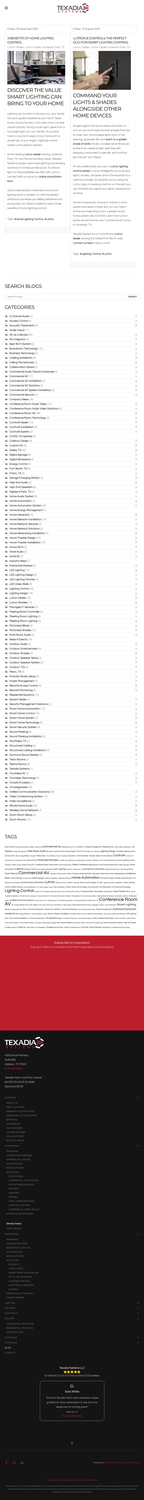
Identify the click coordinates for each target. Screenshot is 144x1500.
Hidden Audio (16, 865)
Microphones (52, 900)
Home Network (95, 927)
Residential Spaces (18, 1248)
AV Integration (40, 927)
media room (77, 869)
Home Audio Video (89, 896)
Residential (72, 1234)
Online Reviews (15, 1132)
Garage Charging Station (24, 477)
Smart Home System (21, 718)
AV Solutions (51, 918)
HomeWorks (51, 856)
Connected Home (17, 1244)
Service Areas (15, 1140)
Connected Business (19, 1155)
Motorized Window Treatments (85, 900)
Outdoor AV (48, 909)
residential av (11, 914)
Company (72, 1098)
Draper (33, 856)
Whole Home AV (61, 882)
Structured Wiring (65, 865)
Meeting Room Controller (24, 611)
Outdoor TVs (17, 667)
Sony (24, 909)
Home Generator (19, 514)
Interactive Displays (21, 565)
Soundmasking (15, 882)
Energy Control (18, 464)
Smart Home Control (21, 713)
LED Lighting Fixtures (22, 579)
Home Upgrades (93, 905)
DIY (12, 905)
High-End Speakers (21, 487)
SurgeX (31, 847)
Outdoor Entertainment (23, 648)
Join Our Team (15, 1136)
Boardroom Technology (23, 348)
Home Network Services (23, 524)
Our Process (14, 1128)
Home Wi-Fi (16, 547)
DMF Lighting (131, 914)
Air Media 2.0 (80, 847)
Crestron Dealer (18, 441)
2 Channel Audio (19, 316)
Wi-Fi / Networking (20, 1277)
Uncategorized (18, 787)
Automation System (121, 896)
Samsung (107, 914)
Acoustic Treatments (21, 325)
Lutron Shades (18, 602)
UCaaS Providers (19, 782)
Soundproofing (79, 860)
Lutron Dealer (15, 47)
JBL (17, 856)
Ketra (70, 882)
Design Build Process (19, 1214)
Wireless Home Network (23, 810)
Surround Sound (79, 905)
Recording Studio (127, 869)
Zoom (69, 873)
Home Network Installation (25, 519)
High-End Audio (130, 923)
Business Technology (21, 353)
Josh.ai (66, 927)
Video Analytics (120, 918)
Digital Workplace (19, 459)
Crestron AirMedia (92, 860)
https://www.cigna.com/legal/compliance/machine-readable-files (72, 1480)
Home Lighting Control (29, 219)
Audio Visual (16, 330)
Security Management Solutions (28, 704)
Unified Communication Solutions (29, 791)
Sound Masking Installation (25, 736)
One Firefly (108, 1463)
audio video (16, 1176)
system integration (116, 882)
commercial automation (86, 909)
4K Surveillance (36, 914)
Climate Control (20, 860)
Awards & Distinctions (20, 1111)
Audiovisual (27, 878)
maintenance (9, 860)
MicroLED (31, 865)
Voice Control (32, 860)
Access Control (18, 321)
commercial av (51, 846)
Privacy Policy (133, 1463)
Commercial (72, 1146)
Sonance (38, 847)
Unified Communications (22, 900)
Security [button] (72, 1308)
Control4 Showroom (70, 918)
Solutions (12, 1172)
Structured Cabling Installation (27, 750)
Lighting (106, 882)
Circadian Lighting (49, 891)
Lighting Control (91, 253)
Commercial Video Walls (24, 1209)
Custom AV (16, 445)
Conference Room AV (22, 413)
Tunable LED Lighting (66, 860)
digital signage (124, 865)
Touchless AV (17, 773)
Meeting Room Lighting (23, 616)
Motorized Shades (20, 630)
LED (133, 847)
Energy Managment (20, 851)
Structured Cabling (20, 745)
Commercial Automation (93, 869)
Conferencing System (65, 900)
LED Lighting (17, 570)
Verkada (8, 865)
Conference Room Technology (27, 417)
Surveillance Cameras (54, 927)
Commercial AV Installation (25, 381)
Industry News (18, 561)
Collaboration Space (21, 367)
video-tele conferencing (94, 923)
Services (11, 1120)
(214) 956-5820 (13, 1068)
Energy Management (93, 847)
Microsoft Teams (107, 878)
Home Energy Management (26, 510)
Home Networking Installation (27, 533)
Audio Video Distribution (122, 847)
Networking (107, 927)
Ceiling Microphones (21, 362)
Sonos (7, 882)
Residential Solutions (21, 694)
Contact (10, 1353)
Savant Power (15, 1298)
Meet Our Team (15, 1107)
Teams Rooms (18, 764)
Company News (19, 399)
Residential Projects (19, 1328)
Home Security (42, 896)
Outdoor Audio (18, 644)
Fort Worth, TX (18, 468)
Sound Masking (18, 731)
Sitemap (120, 1463)
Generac (69, 869)
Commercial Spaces (18, 1160)
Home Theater (119, 891)
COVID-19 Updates (20, 436)
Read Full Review (72, 1416)
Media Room (41, 856)
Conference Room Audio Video (28, 404)
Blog (8, 1348)
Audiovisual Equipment (124, 909)
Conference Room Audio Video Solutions (33, 408)
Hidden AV (22, 927)
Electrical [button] (72, 1313)
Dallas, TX (15, 450)
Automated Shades (27, 923)
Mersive (97, 851)
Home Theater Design (22, 538)
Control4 (119, 855)
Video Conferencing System (26, 796)
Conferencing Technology (120, 927)
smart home (9, 847)
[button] (6, 8)
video (45, 914)
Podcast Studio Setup (22, 676)
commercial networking (45, 869)
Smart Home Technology (24, 722)
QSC (6, 918)
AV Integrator (17, 339)
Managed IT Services (21, 607)
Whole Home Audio (21, 805)
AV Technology (42, 887)
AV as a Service (18, 334)
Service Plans (15, 1168)
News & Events (18, 639)
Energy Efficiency (25, 914)
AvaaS (24, 865)
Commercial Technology (121, 887)
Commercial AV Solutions (24, 385)
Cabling (99, 896)
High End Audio (18, 482)
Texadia (8, 851)
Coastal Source (75, 927)
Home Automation (20, 501)
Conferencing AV (11, 927)
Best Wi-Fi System (20, 344)
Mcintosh (84, 927)
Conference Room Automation (46, 865)
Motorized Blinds (19, 625)
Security (14, 1189)
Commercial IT (93, 887)
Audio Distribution (30, 887)
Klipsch (60, 918)
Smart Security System (23, 727)
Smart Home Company (28, 896)
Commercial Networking (107, 860)
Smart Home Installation (18, 918)
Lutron (50, 219)
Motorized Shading (21, 847)
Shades (13, 1197)
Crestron (19, 869)
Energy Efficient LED (21, 905)
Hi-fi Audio (42, 905)
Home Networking (117, 874)
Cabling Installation (20, 357)
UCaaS (100, 882)
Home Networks (110, 905)
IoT (46, 900)
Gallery (72, 1318)
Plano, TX (15, 671)
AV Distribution (105, 887)
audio (128, 918)
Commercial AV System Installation (30, 390)
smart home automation (108, 865)
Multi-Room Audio (20, 634)
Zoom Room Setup (20, 815)
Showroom (13, 1124)
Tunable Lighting (123, 851)
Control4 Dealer (18, 422)
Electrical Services (21, 1285)
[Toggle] (137, 316)
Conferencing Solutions (36, 918)
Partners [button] (72, 1337)
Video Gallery (15, 1332)
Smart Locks (60, 891)
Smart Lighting (126, 904)
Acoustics (71, 856)
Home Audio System (21, 496)
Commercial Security (21, 394)
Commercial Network (69, 909)
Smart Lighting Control (126, 860)
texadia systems (76, 914)
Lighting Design (19, 593)
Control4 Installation (21, 427)
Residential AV (107, 847)
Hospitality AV (77, 896)
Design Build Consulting (21, 1115)
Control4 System (19, 431)
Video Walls (30, 927)
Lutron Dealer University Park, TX (44, 47)
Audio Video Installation (57, 887)
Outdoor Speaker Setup (23, 658)
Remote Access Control (23, 685)
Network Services (65, 878)
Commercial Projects (20, 1324)
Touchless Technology (22, 778)
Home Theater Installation (25, 542)
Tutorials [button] (72, 1343)
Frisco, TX (15, 473)
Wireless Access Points (58, 873)
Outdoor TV (129, 856)
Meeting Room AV (68, 847)
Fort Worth (13, 1229)
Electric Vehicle (108, 896)
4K (97, 900)
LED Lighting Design (21, 574)
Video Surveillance (20, 801)
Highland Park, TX (20, 491)
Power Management (21, 681)
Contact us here (82, 243)
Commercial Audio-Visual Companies (31, 371)
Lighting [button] (72, 1303)
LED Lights (33, 905)
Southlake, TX (17, 741)
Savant (95, 865)
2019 (134, 878)
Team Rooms (17, 759)
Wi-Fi (128, 891)
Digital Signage (18, 454)
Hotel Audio (16, 551)
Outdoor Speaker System (24, 662)
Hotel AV (14, 556)
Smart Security (88, 851)
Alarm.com (50, 905)
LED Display (108, 891)
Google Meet (55, 923)
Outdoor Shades (19, 653)
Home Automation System (25, 505)
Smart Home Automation (24, 708)
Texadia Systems (19, 768)
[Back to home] (73, 8)
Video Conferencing (82, 865)
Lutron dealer (33, 154)
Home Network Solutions (24, 528)
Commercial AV (18, 376)
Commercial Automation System (59, 896)
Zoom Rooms (17, 819)
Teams (101, 905)
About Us (12, 1103)
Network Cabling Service (13, 909)
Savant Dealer (17, 699)
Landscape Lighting (85, 918)
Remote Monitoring (21, 690)
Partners (12, 1151)
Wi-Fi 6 (79, 851)
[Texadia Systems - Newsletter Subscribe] (72, 990)
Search (132, 297)
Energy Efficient (24, 856)
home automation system (113, 923)
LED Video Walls (19, 584)
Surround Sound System (24, 755)
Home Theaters (61, 856)
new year (76, 882)
